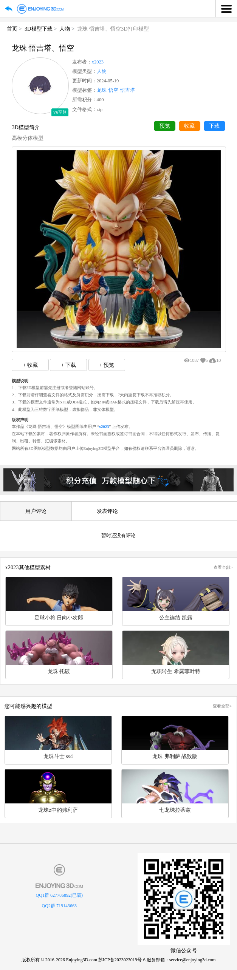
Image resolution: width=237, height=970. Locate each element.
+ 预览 (106, 365)
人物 (64, 29)
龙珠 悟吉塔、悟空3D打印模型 (113, 29)
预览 (165, 126)
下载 (214, 126)
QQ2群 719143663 (59, 905)
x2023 (98, 62)
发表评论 (107, 511)
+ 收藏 (30, 365)
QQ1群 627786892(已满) (59, 895)
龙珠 (102, 90)
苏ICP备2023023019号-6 (122, 959)
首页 (12, 29)
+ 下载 (68, 365)
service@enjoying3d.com (192, 959)
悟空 (113, 90)
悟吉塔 (127, 90)
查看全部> (223, 567)
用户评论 (35, 511)
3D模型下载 (39, 29)
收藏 (189, 126)
